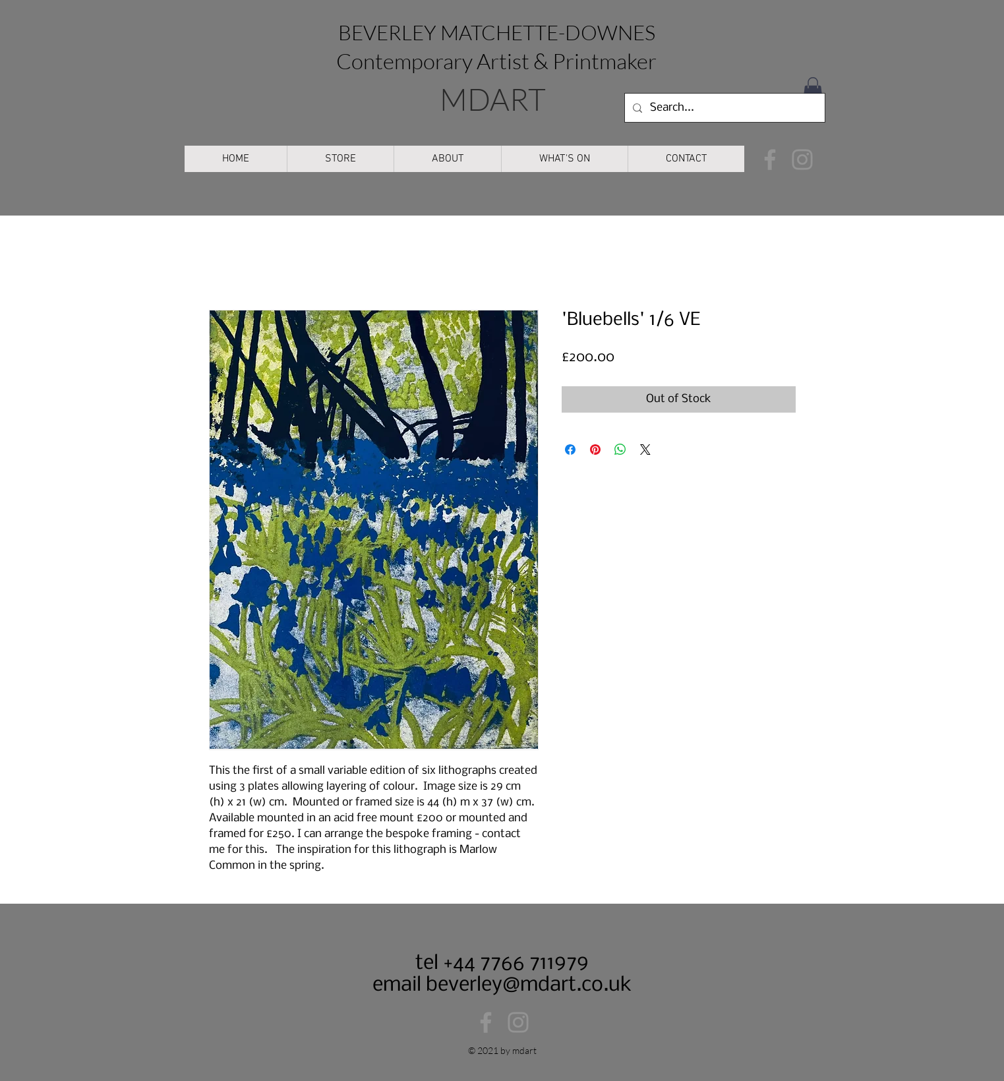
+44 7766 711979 (513, 963)
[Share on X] (645, 449)
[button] (812, 89)
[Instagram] (802, 159)
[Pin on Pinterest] (595, 449)
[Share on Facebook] (570, 449)
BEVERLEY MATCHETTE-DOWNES (496, 32)
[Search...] (723, 108)
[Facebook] (770, 159)
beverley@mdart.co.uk (529, 985)
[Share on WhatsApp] (620, 449)
